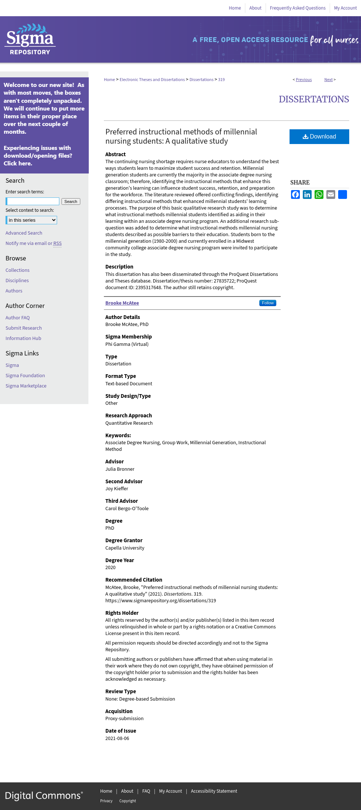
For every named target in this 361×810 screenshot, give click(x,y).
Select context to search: (30, 210)
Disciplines (17, 280)
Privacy (106, 801)
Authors (14, 291)
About (127, 791)
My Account (170, 791)
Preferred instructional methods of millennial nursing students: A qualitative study (181, 136)
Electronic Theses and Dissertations (152, 80)
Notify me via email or (34, 243)
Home (109, 80)
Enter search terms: (25, 192)
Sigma (12, 365)
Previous (304, 80)
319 (221, 80)
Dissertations (201, 80)
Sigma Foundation (25, 375)
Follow (268, 303)
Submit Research (24, 328)
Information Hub (23, 338)
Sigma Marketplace (26, 386)
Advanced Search (24, 233)
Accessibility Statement (214, 791)
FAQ (146, 791)
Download (319, 136)
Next (328, 80)
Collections (17, 270)
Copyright (127, 801)
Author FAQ (18, 318)
